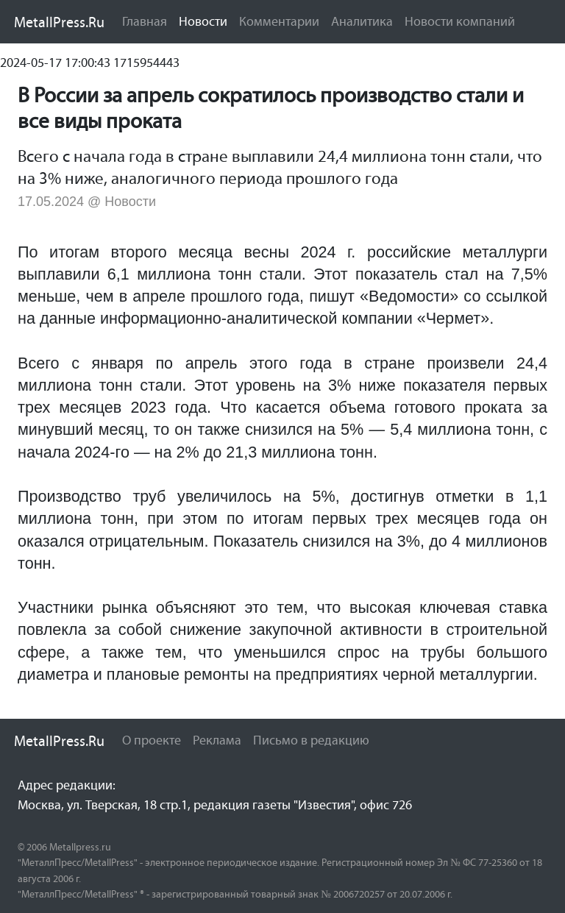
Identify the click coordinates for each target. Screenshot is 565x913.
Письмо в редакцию (311, 740)
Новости (206, 20)
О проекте (151, 740)
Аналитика (362, 21)
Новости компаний (460, 21)
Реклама (217, 740)
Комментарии (279, 21)
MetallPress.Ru (59, 22)
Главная (144, 21)
